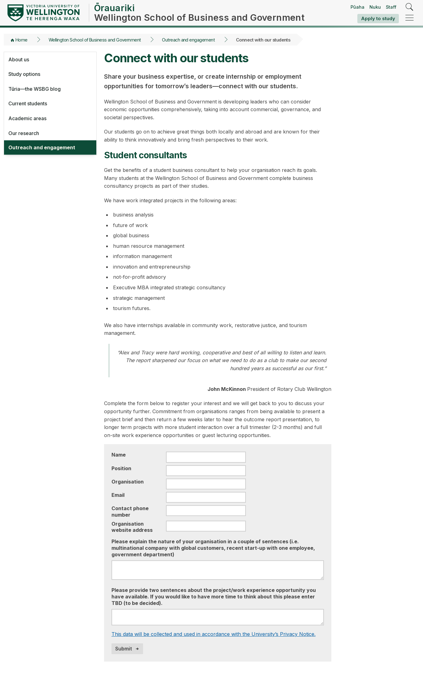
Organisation (127, 482)
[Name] (206, 457)
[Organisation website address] (206, 526)
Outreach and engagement (188, 39)
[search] (409, 7)
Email (117, 495)
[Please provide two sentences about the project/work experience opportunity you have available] (217, 617)
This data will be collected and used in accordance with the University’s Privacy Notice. (213, 634)
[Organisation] (206, 484)
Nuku (375, 7)
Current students (27, 103)
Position (121, 468)
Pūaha (357, 7)
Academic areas (27, 118)
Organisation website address (132, 527)
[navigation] (409, 18)
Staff (391, 7)
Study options (24, 74)
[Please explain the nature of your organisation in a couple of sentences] (217, 570)
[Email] (206, 497)
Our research (23, 133)
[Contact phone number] (206, 510)
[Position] (206, 470)
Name (118, 455)
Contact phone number (130, 511)
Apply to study (378, 18)
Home (21, 39)
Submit (123, 649)
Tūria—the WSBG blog (34, 89)
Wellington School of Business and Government (95, 39)
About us (18, 59)
